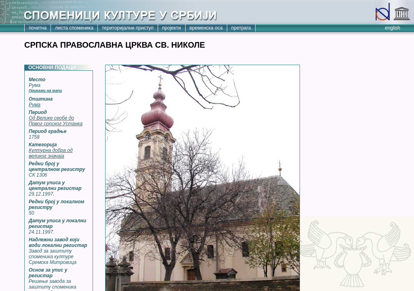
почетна (37, 28)
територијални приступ (128, 28)
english (392, 28)
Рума (34, 105)
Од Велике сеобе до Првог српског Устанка (55, 121)
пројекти (171, 28)
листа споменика (74, 28)
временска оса (206, 28)
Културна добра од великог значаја (51, 153)
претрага (241, 28)
